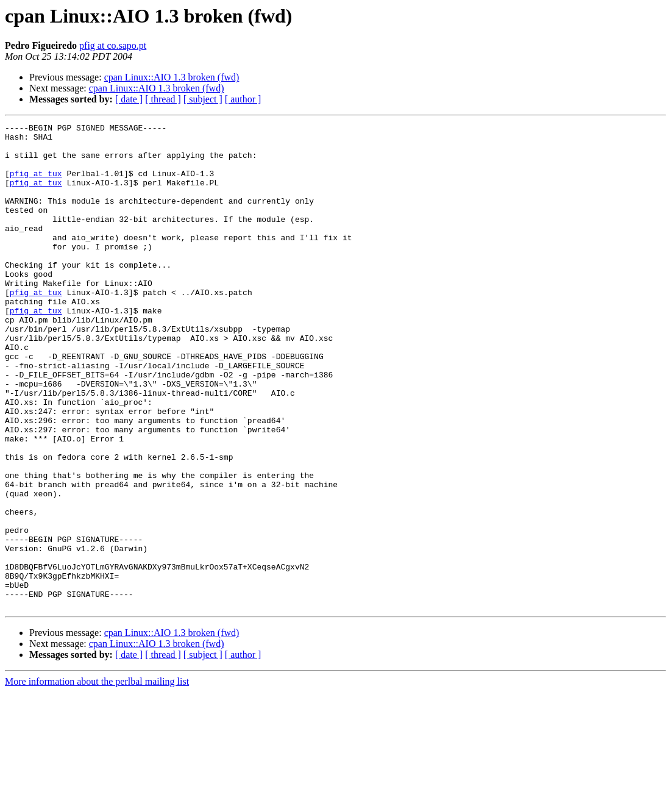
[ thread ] (163, 99)
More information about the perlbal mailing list (97, 778)
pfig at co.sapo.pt (112, 45)
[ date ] (129, 99)
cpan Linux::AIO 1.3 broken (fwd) (172, 77)
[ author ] (243, 99)
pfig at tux (36, 184)
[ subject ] (202, 99)
